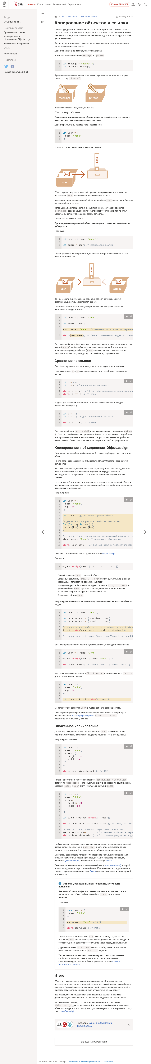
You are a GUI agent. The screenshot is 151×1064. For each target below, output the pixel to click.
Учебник (32, 4)
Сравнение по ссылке (73, 360)
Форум (48, 4)
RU (4, 6)
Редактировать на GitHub (16, 72)
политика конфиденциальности (84, 1057)
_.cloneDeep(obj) (72, 857)
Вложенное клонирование (76, 723)
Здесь (93, 868)
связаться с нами (112, 1060)
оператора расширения (83, 713)
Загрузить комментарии (94, 1037)
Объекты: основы (12, 22)
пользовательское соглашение (84, 1060)
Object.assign (108, 552)
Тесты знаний (59, 4)
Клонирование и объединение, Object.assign (91, 446)
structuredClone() (113, 862)
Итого (59, 971)
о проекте (108, 1057)
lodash (108, 857)
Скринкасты (74, 4)
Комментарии (10, 54)
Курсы (40, 4)
